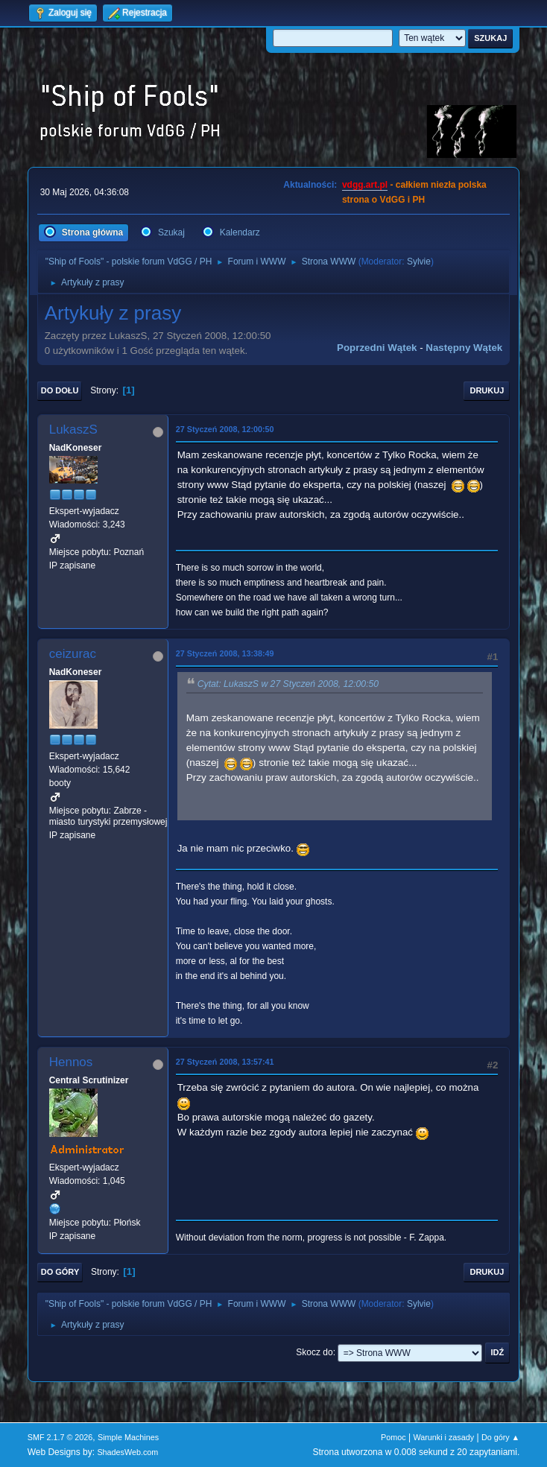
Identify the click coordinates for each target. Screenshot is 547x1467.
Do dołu (60, 390)
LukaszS (73, 429)
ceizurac (72, 654)
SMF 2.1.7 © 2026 (60, 1437)
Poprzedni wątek (377, 347)
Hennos (71, 1062)
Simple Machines (128, 1437)
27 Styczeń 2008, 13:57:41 (225, 1061)
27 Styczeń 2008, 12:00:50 (225, 429)
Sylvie (419, 261)
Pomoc (393, 1437)
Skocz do (314, 1352)
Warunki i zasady (443, 1437)
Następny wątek (464, 347)
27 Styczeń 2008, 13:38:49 (225, 653)
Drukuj (486, 390)
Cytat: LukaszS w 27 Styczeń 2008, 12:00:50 (288, 684)
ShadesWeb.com (127, 1452)
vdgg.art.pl (365, 185)
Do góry (60, 1271)
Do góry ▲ (500, 1437)
